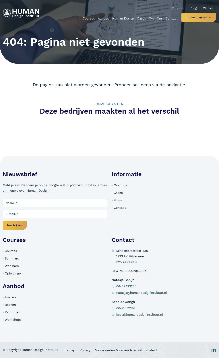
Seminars (12, 258)
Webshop (209, 8)
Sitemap (72, 350)
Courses (11, 251)
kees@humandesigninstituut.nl (139, 314)
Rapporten (12, 312)
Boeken (10, 305)
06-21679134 (125, 308)
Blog (194, 8)
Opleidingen (14, 273)
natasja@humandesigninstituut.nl (141, 293)
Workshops (13, 320)
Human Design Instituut (40, 350)
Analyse (10, 297)
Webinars (12, 266)
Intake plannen (196, 17)
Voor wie (178, 8)
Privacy (92, 350)
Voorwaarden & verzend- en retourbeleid (136, 350)
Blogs (118, 200)
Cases (118, 193)
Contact (120, 208)
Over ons (120, 185)
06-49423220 (126, 286)
